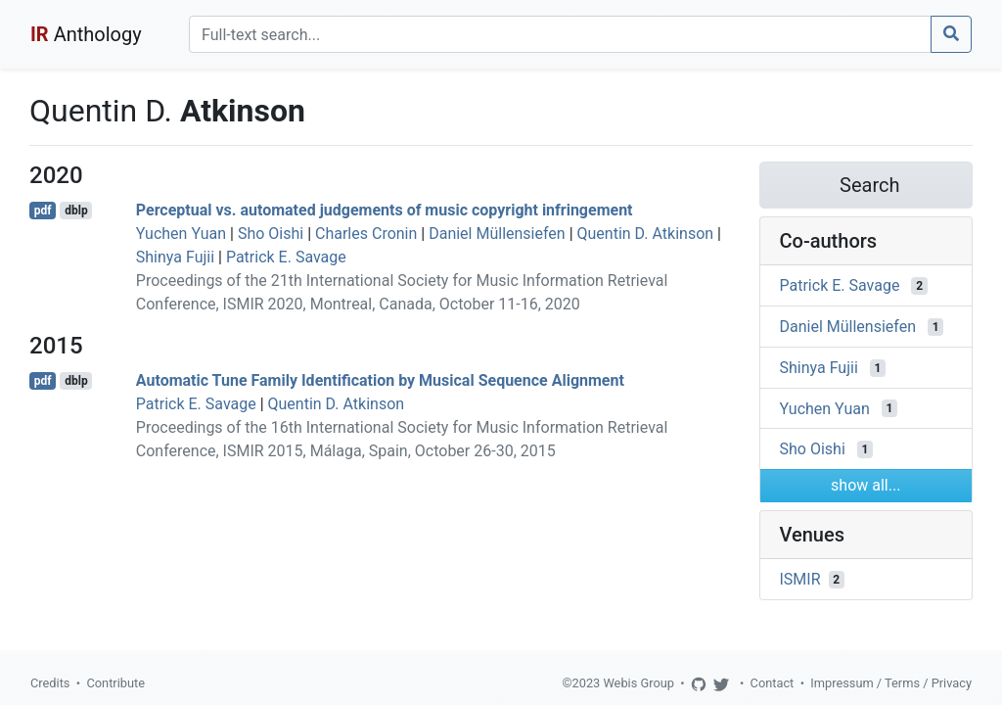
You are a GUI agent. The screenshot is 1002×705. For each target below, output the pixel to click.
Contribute (115, 683)
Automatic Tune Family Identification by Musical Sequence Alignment (380, 380)
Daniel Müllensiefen (497, 233)
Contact (773, 683)
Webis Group (638, 683)
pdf (43, 210)
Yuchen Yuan (181, 233)
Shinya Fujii (175, 257)
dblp (76, 210)
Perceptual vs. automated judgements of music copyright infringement (384, 210)
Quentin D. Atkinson (645, 233)
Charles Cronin (366, 233)
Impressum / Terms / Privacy (891, 683)
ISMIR (800, 579)
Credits (49, 683)
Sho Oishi (270, 233)
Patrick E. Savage (286, 257)
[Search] (560, 34)
